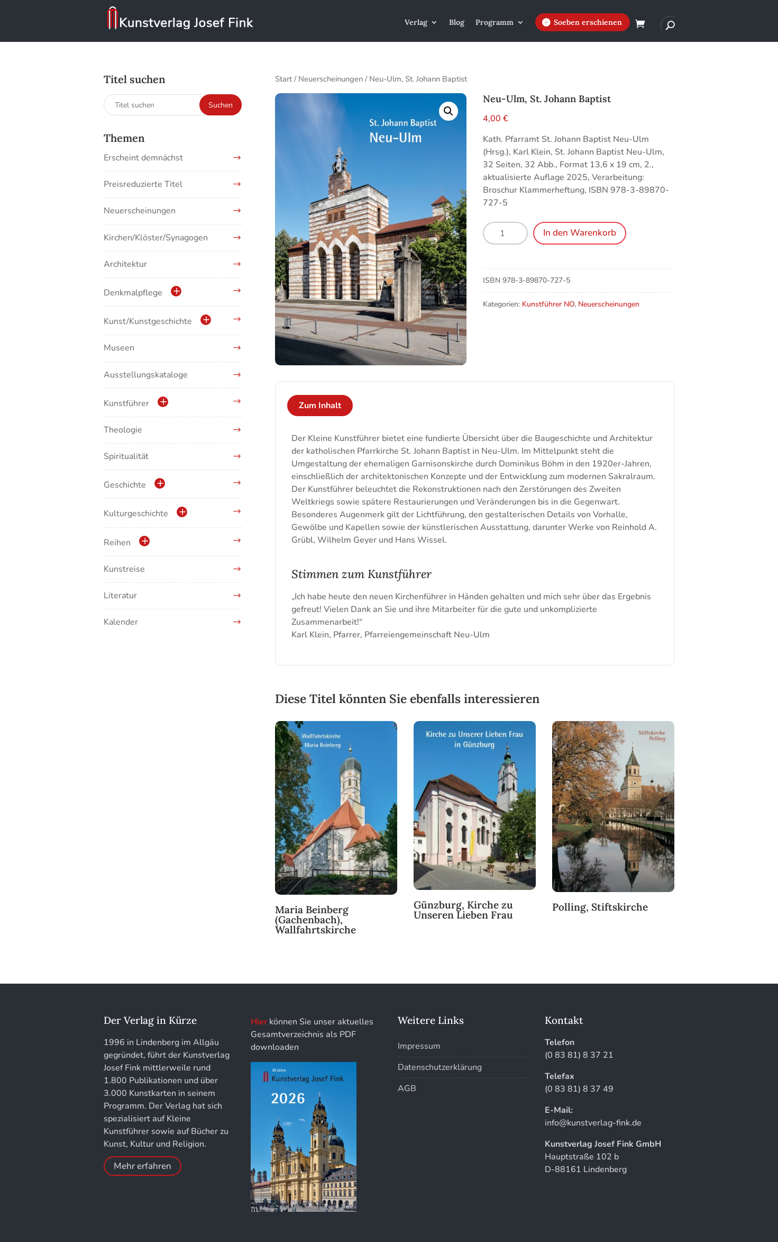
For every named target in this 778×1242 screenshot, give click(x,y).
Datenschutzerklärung (440, 1067)
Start (283, 79)
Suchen (220, 105)
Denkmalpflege (133, 293)
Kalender (121, 622)
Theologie (123, 430)
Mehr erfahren (142, 1166)
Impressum (419, 1046)
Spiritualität (126, 456)
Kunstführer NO (548, 304)
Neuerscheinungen (330, 79)
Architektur (125, 264)
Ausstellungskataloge (146, 375)
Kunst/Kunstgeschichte (148, 321)
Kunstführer (126, 403)
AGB (407, 1088)
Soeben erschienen (588, 22)
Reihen (117, 542)
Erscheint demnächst (143, 158)
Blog (456, 23)
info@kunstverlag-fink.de (593, 1123)
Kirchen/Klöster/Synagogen (156, 238)
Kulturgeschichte (136, 513)
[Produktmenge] (505, 233)
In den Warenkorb (579, 233)
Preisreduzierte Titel (143, 184)
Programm (494, 23)
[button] (448, 111)
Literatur (120, 595)
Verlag (416, 23)
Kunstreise (124, 569)
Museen (119, 348)
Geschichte (125, 485)
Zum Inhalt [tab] (320, 405)
